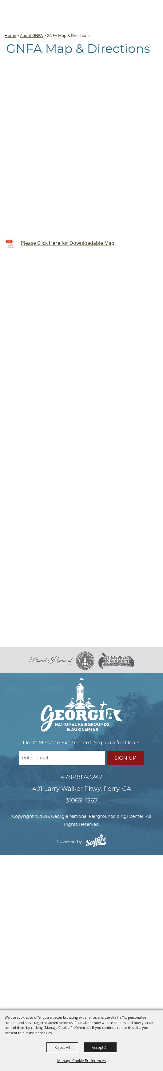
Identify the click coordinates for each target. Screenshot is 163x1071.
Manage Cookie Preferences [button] (81, 1060)
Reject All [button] (62, 1047)
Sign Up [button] (125, 758)
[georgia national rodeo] (116, 660)
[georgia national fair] (87, 660)
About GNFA (31, 35)
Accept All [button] (100, 1047)
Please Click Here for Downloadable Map (67, 243)
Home (10, 35)
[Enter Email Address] (62, 758)
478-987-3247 (81, 777)
